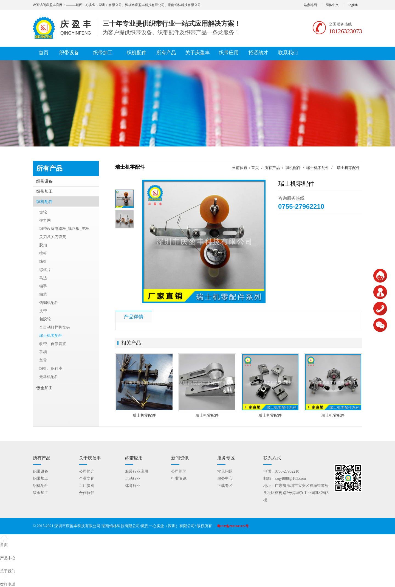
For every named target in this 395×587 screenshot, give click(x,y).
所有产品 (166, 52)
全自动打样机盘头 (54, 327)
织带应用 (229, 52)
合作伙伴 (86, 493)
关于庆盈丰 (197, 52)
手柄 (43, 352)
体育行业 (132, 486)
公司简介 (86, 471)
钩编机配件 (48, 303)
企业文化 (86, 478)
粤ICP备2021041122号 (233, 526)
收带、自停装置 (52, 344)
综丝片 (45, 270)
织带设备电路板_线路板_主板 (64, 229)
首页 (44, 52)
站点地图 (310, 5)
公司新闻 (179, 471)
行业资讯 (179, 478)
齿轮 (43, 212)
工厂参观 (86, 486)
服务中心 (225, 478)
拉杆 (43, 253)
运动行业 (132, 478)
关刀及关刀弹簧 (52, 237)
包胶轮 (45, 319)
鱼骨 (43, 360)
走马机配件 (48, 377)
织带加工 (103, 52)
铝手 (43, 286)
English (353, 5)
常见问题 (225, 471)
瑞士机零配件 (317, 168)
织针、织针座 (50, 368)
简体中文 (332, 5)
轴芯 (43, 294)
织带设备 (69, 52)
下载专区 (225, 486)
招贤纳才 (258, 52)
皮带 (43, 311)
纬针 (43, 261)
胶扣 (43, 245)
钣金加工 (44, 388)
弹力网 (45, 220)
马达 (43, 278)
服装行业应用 (136, 471)
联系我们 (288, 52)
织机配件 (136, 52)
